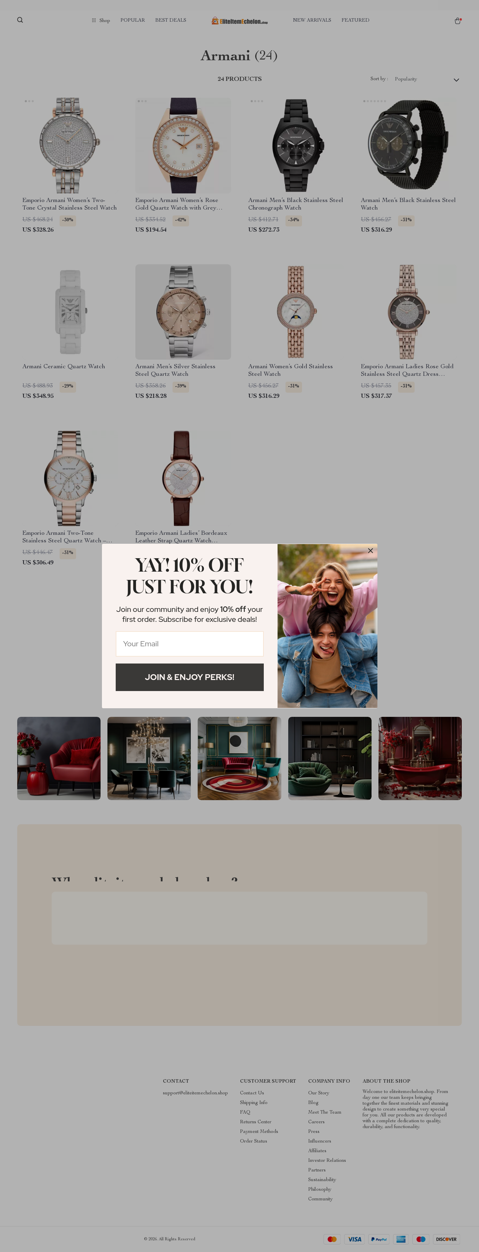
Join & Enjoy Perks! (190, 677)
